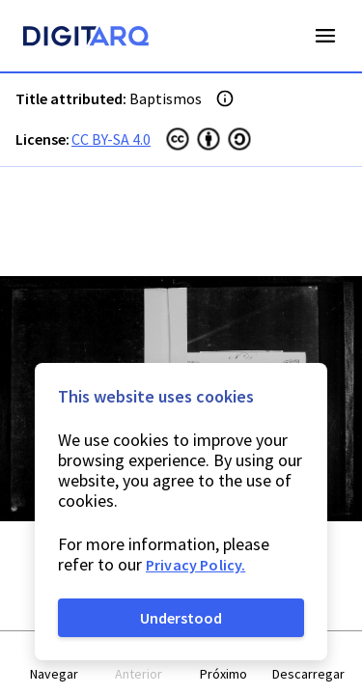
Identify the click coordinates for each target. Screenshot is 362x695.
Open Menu (325, 35)
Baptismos (165, 98)
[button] (54, 663)
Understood (181, 617)
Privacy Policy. (195, 564)
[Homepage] (86, 38)
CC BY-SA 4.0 (111, 139)
